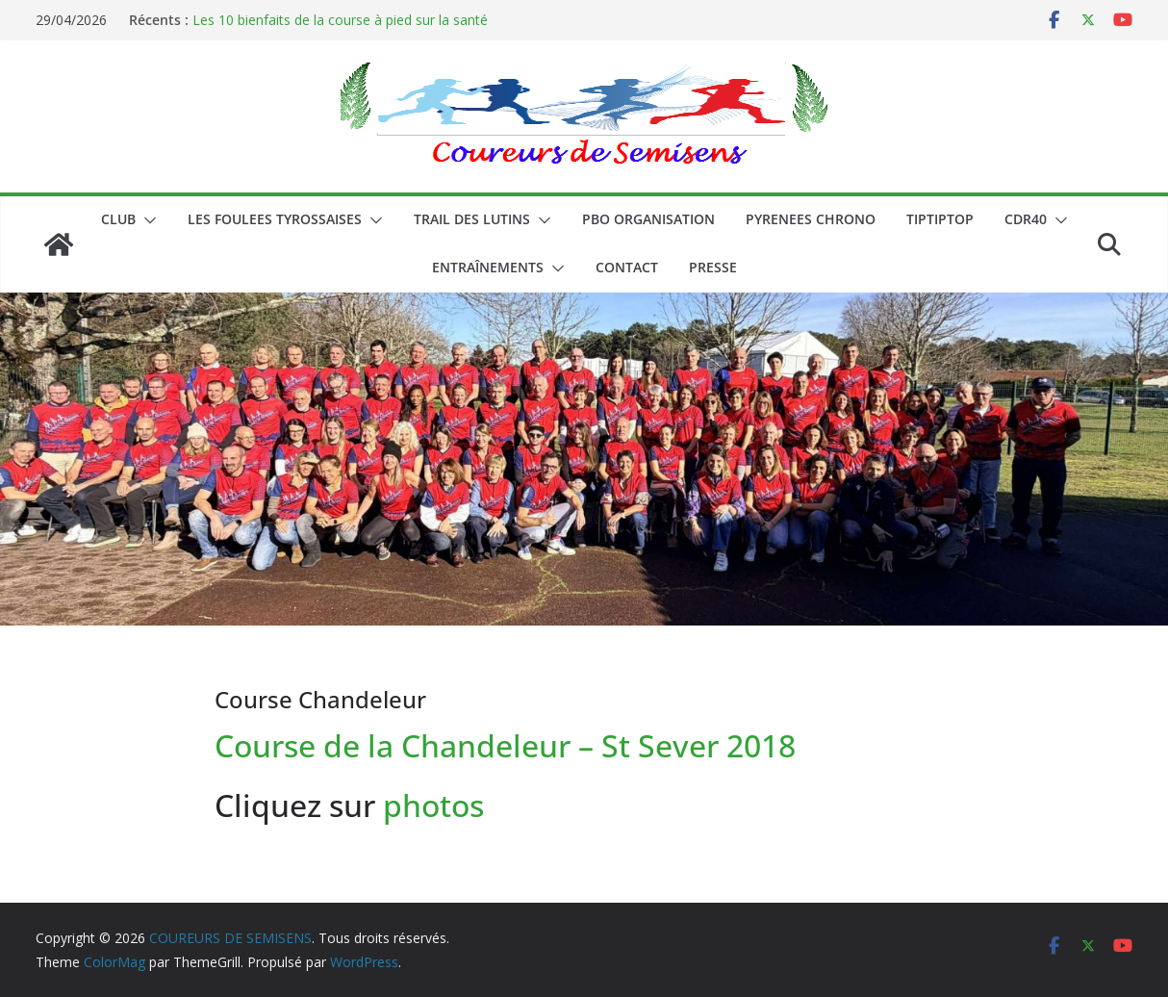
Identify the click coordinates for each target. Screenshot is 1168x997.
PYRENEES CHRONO (811, 219)
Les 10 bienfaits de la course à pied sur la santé (340, 20)
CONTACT (627, 267)
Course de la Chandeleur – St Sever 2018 (505, 745)
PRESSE (713, 267)
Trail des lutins (472, 219)
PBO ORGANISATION (648, 219)
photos (437, 805)
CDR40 (1025, 219)
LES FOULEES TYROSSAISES (275, 219)
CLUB (118, 219)
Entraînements (488, 267)
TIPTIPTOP (940, 219)
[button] (146, 220)
